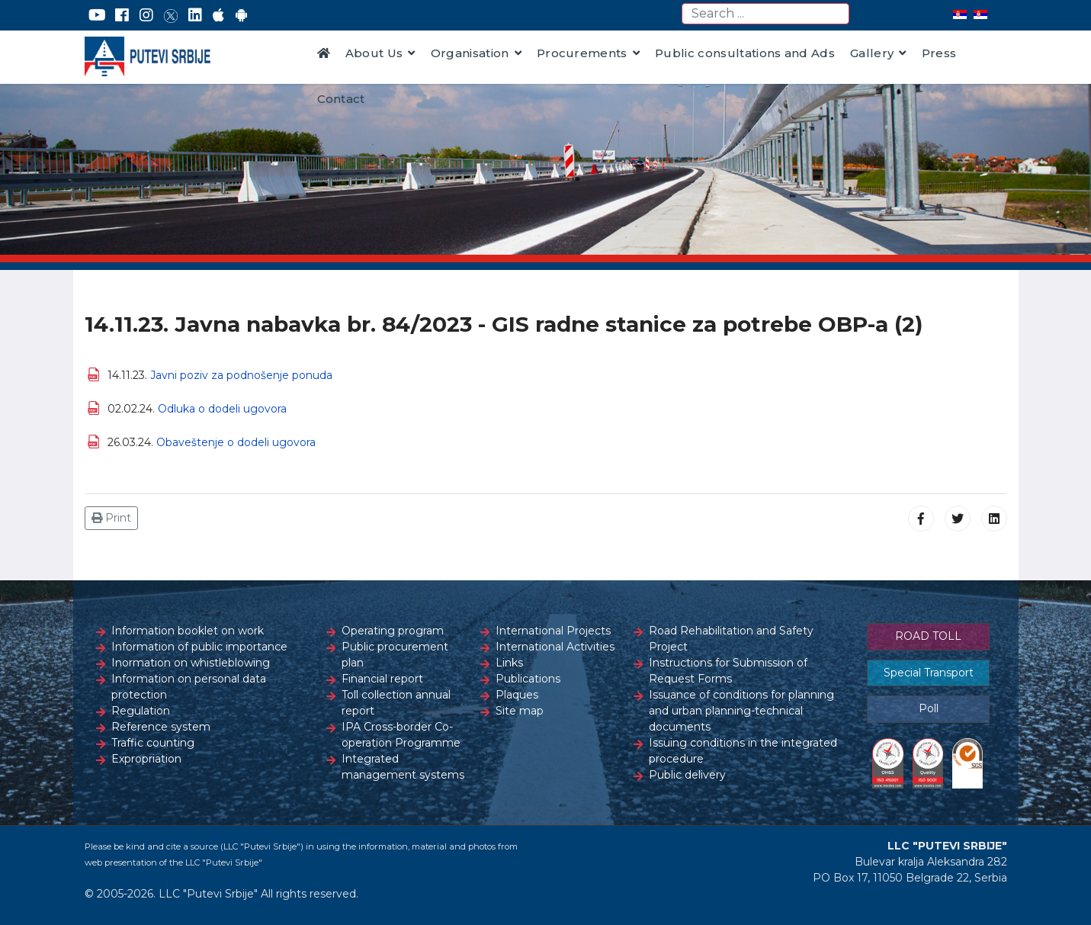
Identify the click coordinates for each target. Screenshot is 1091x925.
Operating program (393, 631)
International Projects (553, 631)
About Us (374, 53)
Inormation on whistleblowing (190, 663)
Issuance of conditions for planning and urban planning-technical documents (741, 711)
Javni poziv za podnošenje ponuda (241, 375)
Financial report (382, 679)
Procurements (582, 53)
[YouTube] (97, 15)
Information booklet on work (187, 631)
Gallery (872, 53)
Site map (520, 711)
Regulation (140, 711)
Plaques (517, 695)
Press (939, 53)
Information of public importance (199, 647)
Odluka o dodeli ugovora (222, 409)
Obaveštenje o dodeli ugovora (236, 442)
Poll (929, 708)
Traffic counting (152, 743)
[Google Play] (242, 15)
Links (509, 663)
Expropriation (146, 759)
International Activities (555, 647)
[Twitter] (171, 15)
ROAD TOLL (928, 636)
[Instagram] (146, 15)
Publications (528, 679)
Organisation (470, 53)
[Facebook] (122, 15)
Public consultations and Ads (745, 53)
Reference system (160, 727)
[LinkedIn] (195, 15)
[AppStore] (218, 15)
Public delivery (687, 775)
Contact (341, 99)
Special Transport (929, 672)
